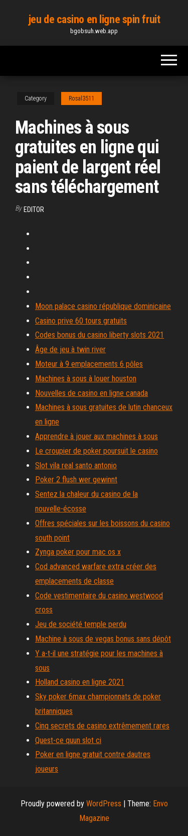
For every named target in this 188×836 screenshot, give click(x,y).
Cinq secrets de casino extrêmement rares (102, 725)
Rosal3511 (81, 98)
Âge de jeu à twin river (70, 349)
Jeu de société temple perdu (80, 624)
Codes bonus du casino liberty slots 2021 (99, 335)
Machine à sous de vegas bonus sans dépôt (103, 639)
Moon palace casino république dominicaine (103, 306)
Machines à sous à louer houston (85, 378)
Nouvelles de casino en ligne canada (91, 393)
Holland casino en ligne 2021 (79, 682)
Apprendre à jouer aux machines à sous (96, 436)
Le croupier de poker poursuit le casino (96, 451)
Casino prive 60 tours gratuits (81, 321)
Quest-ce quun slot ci (68, 740)
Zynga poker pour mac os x (78, 552)
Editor (34, 209)
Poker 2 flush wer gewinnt (76, 479)
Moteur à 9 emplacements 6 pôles (89, 364)
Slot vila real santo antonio (76, 465)
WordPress (103, 803)
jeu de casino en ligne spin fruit (94, 19)
